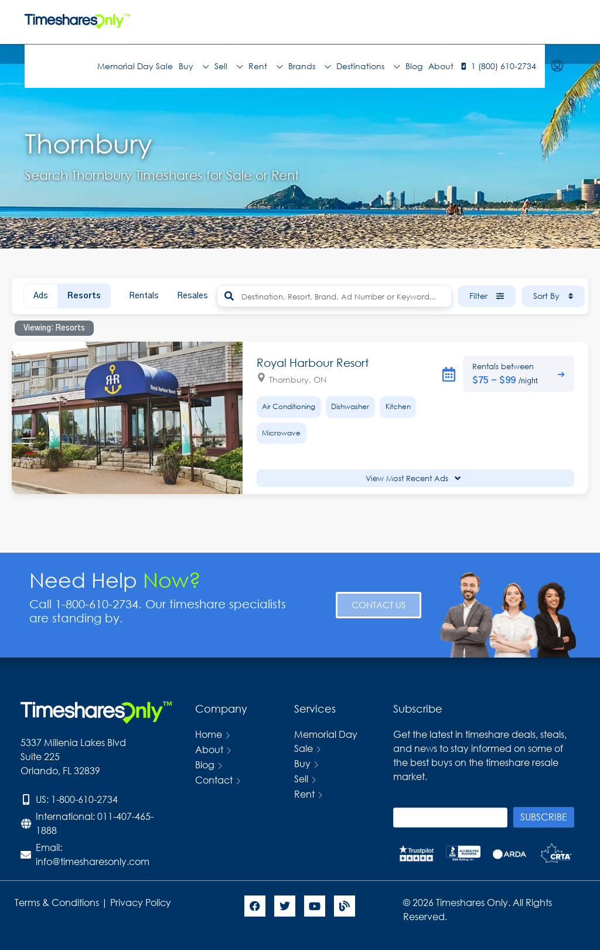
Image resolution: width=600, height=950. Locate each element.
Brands (309, 66)
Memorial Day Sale (135, 65)
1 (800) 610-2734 (503, 65)
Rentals (144, 296)
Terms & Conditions (57, 902)
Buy (194, 66)
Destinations (368, 66)
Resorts (84, 296)
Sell (228, 66)
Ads (40, 296)
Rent (265, 66)
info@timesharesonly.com (92, 861)
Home (208, 734)
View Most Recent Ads (413, 478)
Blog (413, 65)
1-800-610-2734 (84, 799)
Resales (192, 296)
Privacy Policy (141, 902)
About (441, 65)
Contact (214, 780)
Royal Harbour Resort (313, 362)
